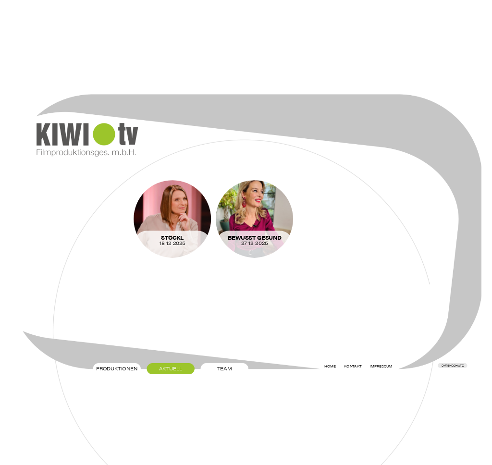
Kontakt (352, 366)
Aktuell (171, 368)
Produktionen (117, 368)
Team (224, 368)
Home (330, 366)
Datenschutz (452, 365)
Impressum (381, 366)
